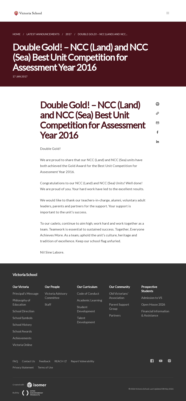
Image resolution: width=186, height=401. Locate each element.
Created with (32, 384)
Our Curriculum (87, 287)
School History (22, 324)
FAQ (15, 361)
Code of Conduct (88, 293)
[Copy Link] (156, 113)
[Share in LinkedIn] (156, 139)
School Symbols (23, 318)
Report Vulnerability (82, 361)
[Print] (156, 104)
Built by (30, 392)
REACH (59, 361)
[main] (93, 142)
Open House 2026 (153, 304)
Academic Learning (89, 300)
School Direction (23, 311)
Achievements (22, 338)
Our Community (119, 287)
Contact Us (28, 361)
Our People (52, 287)
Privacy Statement (23, 367)
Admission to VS (151, 298)
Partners (115, 315)
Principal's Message (26, 293)
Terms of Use (45, 367)
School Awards (22, 331)
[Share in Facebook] (156, 130)
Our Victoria (21, 287)
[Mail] (156, 120)
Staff (48, 304)
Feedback (44, 361)
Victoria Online (22, 345)
